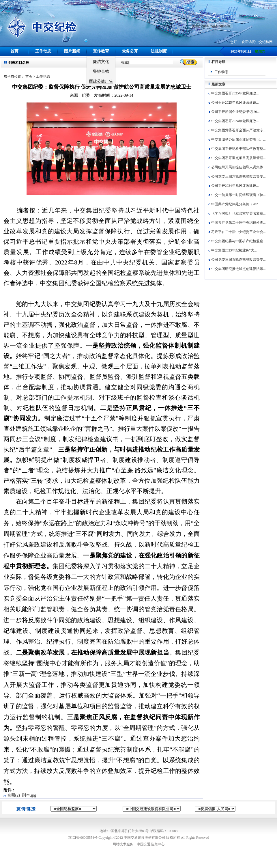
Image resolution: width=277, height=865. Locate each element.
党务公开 (130, 51)
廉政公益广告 (101, 81)
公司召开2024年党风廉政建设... (233, 186)
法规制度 (159, 51)
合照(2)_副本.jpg (20, 795)
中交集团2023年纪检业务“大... (232, 250)
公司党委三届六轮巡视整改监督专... (237, 176)
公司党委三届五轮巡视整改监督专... (237, 260)
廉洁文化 (101, 61)
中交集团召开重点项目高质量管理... (237, 158)
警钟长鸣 (101, 71)
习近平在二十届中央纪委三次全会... (237, 232)
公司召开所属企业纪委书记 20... (234, 112)
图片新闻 (72, 51)
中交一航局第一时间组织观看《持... (237, 195)
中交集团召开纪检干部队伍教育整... (237, 149)
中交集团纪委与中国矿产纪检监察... (237, 241)
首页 (14, 51)
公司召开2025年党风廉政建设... (233, 102)
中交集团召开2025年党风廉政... (233, 93)
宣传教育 (101, 51)
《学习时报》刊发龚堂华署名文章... (237, 213)
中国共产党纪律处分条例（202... (234, 204)
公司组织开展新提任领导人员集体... (237, 167)
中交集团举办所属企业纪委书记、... (237, 139)
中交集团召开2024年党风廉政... (233, 121)
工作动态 (43, 51)
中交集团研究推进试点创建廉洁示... (237, 269)
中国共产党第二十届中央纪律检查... (237, 223)
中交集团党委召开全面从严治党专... (237, 130)
